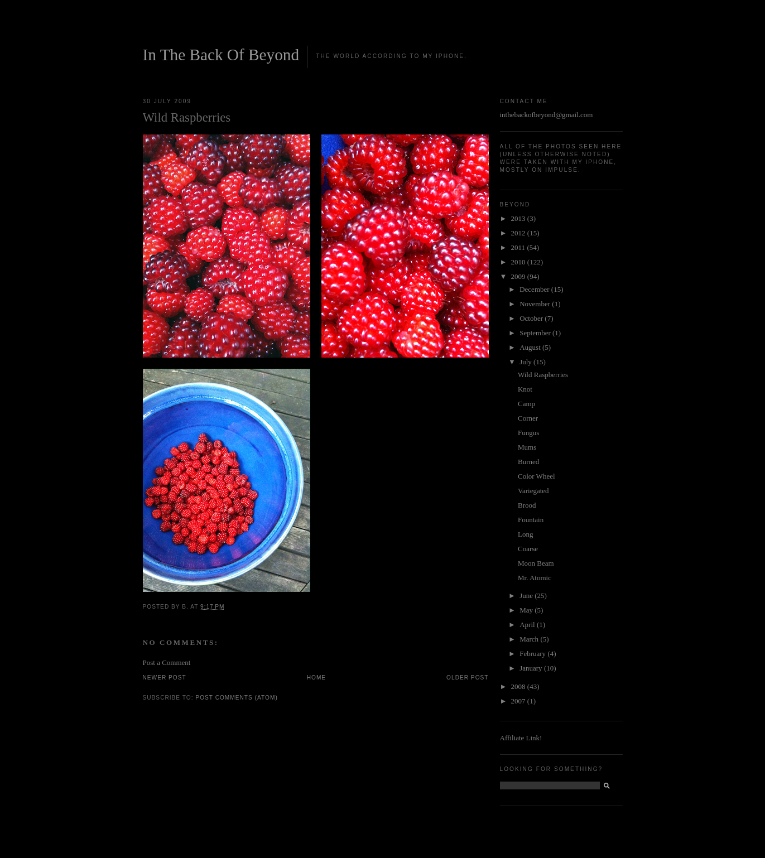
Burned (528, 461)
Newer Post (164, 677)
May (527, 610)
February (533, 653)
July (526, 362)
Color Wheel (536, 476)
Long (525, 534)
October (532, 318)
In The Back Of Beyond (221, 55)
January (531, 668)
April (528, 624)
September (535, 333)
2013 (519, 218)
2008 (519, 686)
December (535, 289)
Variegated (533, 490)
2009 (519, 276)
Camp (526, 403)
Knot (525, 389)
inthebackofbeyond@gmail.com (546, 114)
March (529, 639)
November (535, 304)
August (530, 347)
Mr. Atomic (534, 577)
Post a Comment (167, 662)
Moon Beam (536, 563)
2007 (519, 701)
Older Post (467, 677)
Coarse (528, 548)
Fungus (528, 432)
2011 (519, 247)
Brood (527, 505)
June (527, 595)
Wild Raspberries (543, 374)
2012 (519, 233)
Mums (527, 447)
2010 (519, 262)
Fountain (530, 519)
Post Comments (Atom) (236, 698)
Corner (528, 418)
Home (316, 677)
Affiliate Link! (521, 738)
